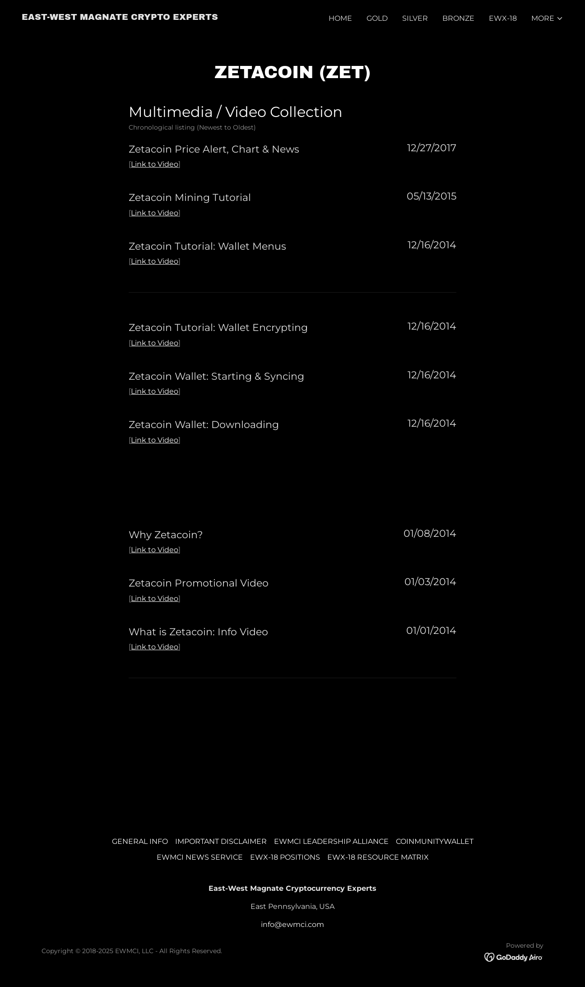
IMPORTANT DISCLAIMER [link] (221, 841)
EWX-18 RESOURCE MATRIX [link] (378, 857)
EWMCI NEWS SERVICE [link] (200, 857)
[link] (120, 17)
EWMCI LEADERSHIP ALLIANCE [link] (331, 841)
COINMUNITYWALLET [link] (435, 841)
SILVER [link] (415, 18)
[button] (547, 18)
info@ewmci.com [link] (292, 924)
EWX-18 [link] (503, 18)
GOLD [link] (377, 18)
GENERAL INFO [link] (140, 841)
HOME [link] (340, 18)
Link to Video (154, 164)
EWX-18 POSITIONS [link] (285, 857)
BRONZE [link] (458, 18)
